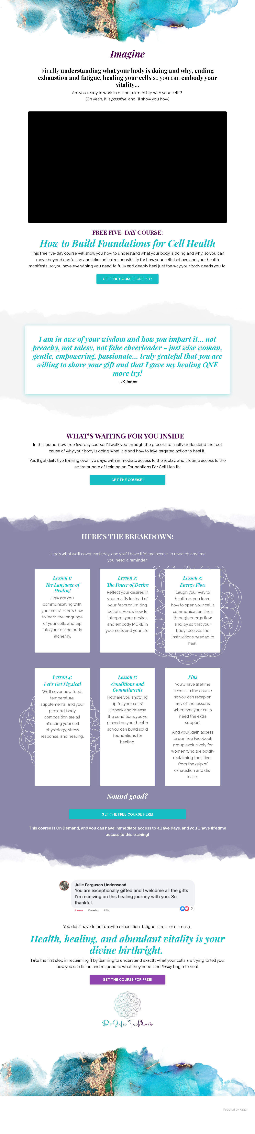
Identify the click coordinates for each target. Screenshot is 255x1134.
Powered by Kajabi (235, 1127)
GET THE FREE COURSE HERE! (127, 831)
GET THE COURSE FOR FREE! (127, 286)
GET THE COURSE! (127, 490)
